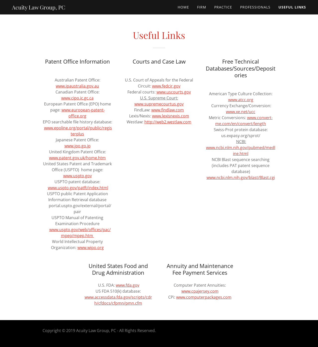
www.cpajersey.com (199, 291)
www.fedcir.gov (166, 86)
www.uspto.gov (77, 175)
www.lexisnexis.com (170, 116)
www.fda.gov (127, 285)
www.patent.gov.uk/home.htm (77, 158)
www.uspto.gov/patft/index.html (78, 187)
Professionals (255, 7)
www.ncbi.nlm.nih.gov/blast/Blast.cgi (241, 177)
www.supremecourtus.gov (159, 104)
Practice (223, 7)
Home (183, 7)
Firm (201, 7)
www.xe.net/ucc (240, 111)
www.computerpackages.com (203, 297)
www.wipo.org (90, 247)
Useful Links (292, 7)
